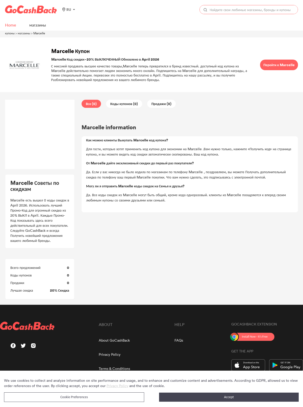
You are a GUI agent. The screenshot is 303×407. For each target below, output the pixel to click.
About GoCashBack (114, 340)
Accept (229, 397)
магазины (24, 33)
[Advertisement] (39, 134)
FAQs (178, 340)
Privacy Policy (109, 354)
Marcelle (39, 33)
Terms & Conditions (114, 368)
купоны (10, 33)
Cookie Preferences (74, 397)
